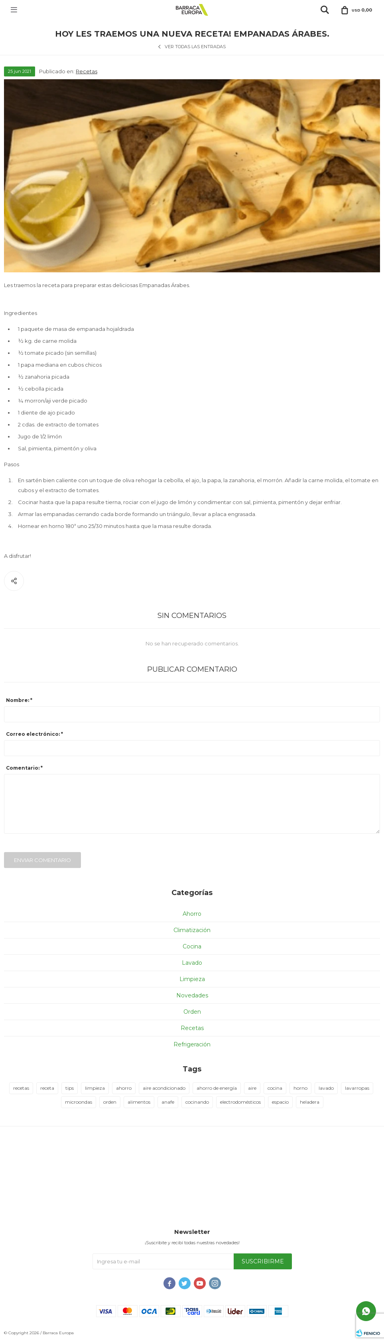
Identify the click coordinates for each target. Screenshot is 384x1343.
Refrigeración (192, 1044)
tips (69, 1088)
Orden (192, 1011)
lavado (326, 1088)
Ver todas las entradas (195, 46)
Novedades (192, 995)
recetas (21, 1088)
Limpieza (192, 979)
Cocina (192, 946)
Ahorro (192, 913)
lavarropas (357, 1088)
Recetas (86, 71)
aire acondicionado (164, 1088)
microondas (78, 1102)
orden (109, 1102)
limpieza (95, 1088)
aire (252, 1088)
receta (47, 1088)
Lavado (192, 962)
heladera (309, 1102)
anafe (167, 1102)
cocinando (197, 1102)
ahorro (124, 1088)
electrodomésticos (240, 1102)
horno (300, 1088)
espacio (280, 1102)
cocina (275, 1088)
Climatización (192, 930)
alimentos (139, 1102)
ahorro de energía (217, 1088)
